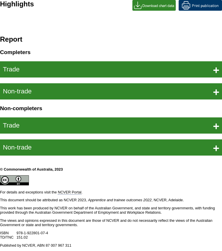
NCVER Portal (70, 192)
